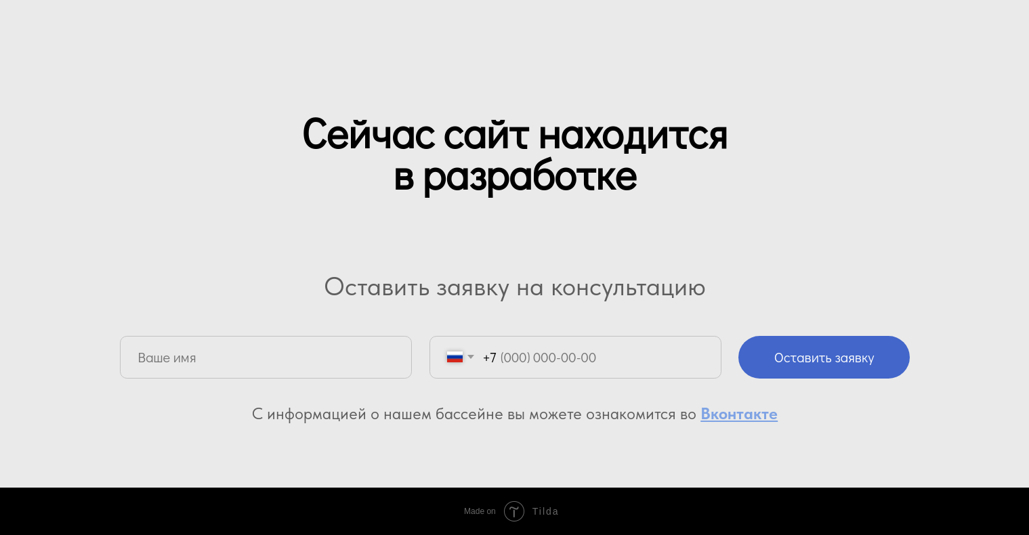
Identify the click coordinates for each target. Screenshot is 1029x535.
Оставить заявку (824, 357)
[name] (266, 357)
